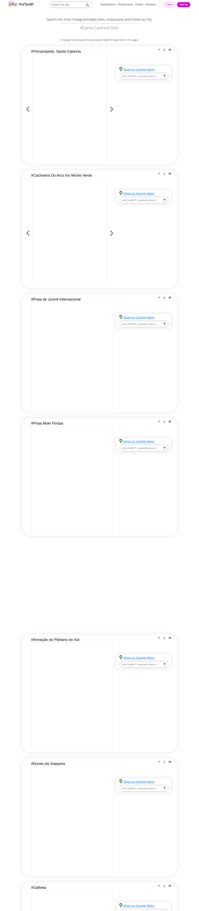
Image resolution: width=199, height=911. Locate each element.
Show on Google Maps (138, 69)
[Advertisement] (99, 566)
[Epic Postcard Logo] (21, 5)
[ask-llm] (165, 76)
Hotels (139, 4)
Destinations (108, 4)
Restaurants (125, 4)
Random (151, 4)
